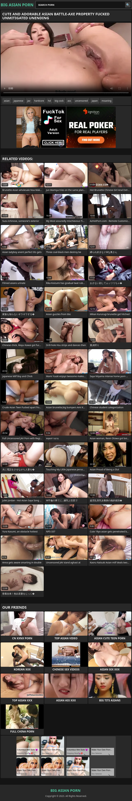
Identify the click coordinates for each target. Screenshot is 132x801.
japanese (18, 100)
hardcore (39, 100)
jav (28, 100)
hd (49, 100)
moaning (106, 100)
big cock (59, 100)
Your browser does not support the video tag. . (66, 59)
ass (69, 100)
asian (7, 100)
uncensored (81, 100)
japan (95, 100)
